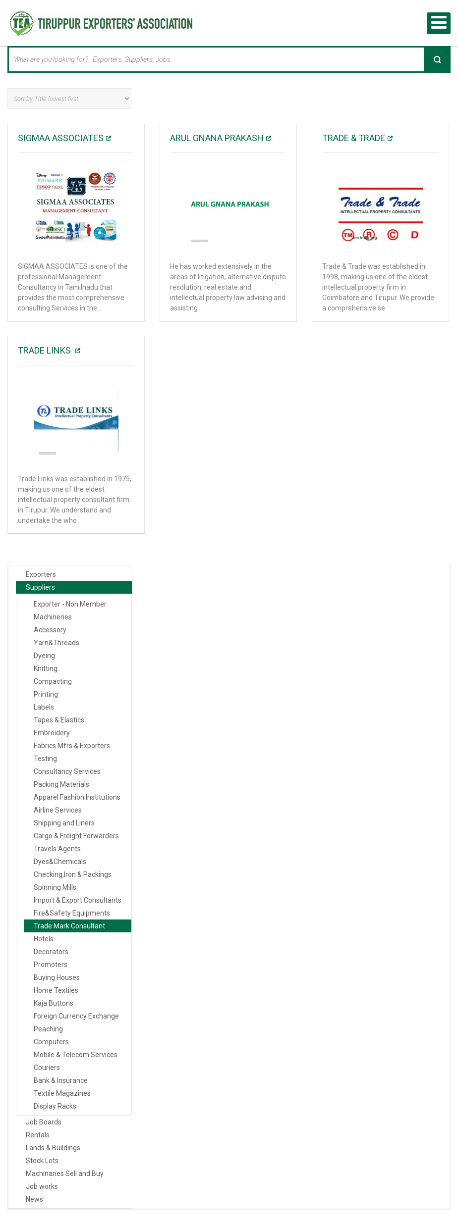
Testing (45, 759)
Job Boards (43, 1122)
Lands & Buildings (53, 1148)
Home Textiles (56, 990)
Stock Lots (42, 1161)
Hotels (44, 939)
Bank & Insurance (61, 1080)
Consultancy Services (67, 771)
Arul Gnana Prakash (217, 138)
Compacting (53, 681)
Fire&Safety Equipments (72, 913)
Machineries (53, 617)
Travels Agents (57, 849)
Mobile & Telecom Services (75, 1055)
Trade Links (45, 350)
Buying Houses (57, 977)
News (34, 1199)
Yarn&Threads (56, 643)
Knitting (45, 668)
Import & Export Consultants (77, 900)
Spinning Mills (55, 887)
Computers (51, 1042)
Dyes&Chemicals (60, 862)
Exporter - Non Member (70, 604)
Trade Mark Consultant (69, 926)
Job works (42, 1186)
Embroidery (52, 733)
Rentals (38, 1135)
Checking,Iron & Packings (73, 874)
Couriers (47, 1067)
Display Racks (55, 1106)
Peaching (48, 1029)
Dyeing (44, 656)
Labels (44, 707)
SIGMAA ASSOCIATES (61, 138)
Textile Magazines (62, 1093)
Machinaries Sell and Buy (65, 1173)
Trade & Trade (353, 138)
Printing (46, 694)
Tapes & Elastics (59, 720)
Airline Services (58, 810)
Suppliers (40, 587)
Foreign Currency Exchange (76, 1016)
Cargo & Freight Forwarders (76, 836)
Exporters (41, 574)
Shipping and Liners (64, 823)
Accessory (50, 630)
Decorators (51, 952)
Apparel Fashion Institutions (77, 797)
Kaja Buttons (53, 1003)
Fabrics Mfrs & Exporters (72, 746)
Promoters (50, 965)
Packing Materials (61, 784)
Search (437, 59)
